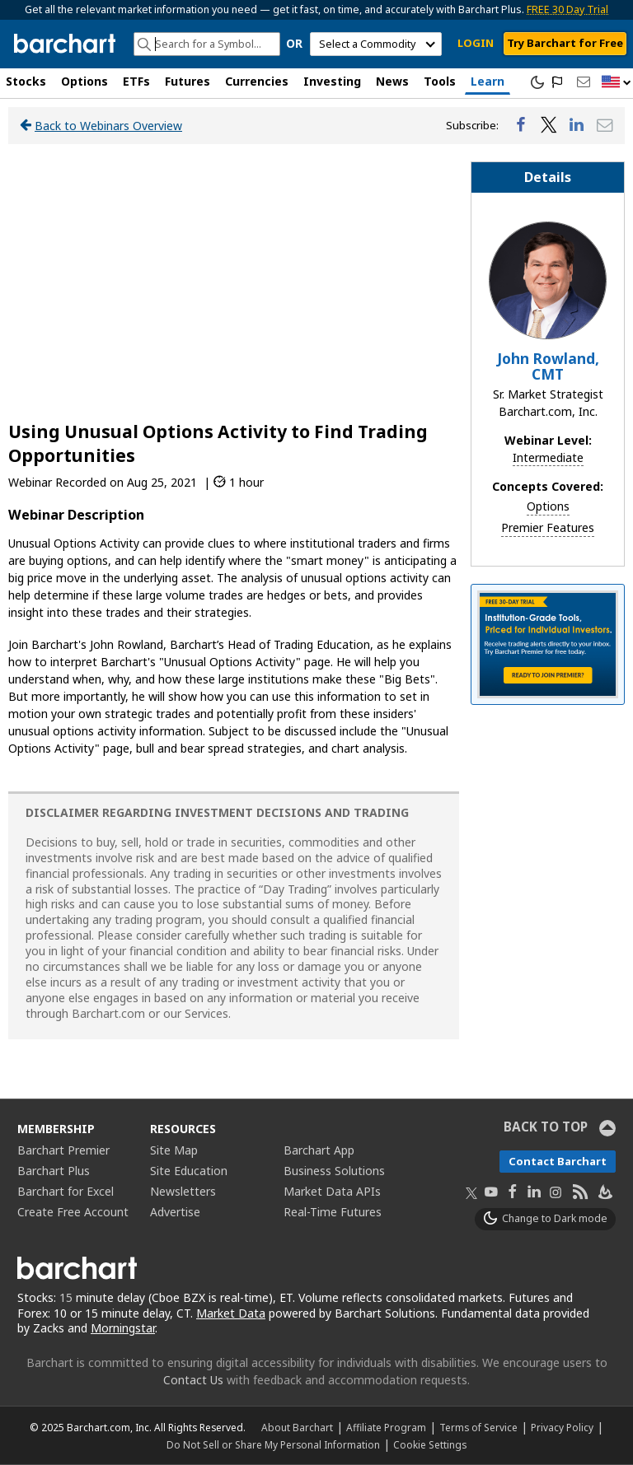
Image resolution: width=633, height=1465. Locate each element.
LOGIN (475, 42)
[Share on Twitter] (549, 125)
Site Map (174, 1150)
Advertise (175, 1212)
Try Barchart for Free (565, 42)
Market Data (230, 1313)
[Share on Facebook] (521, 125)
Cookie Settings (430, 1444)
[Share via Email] (605, 125)
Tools (440, 81)
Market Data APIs (332, 1191)
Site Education (188, 1170)
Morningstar (123, 1328)
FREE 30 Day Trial (567, 9)
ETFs (136, 81)
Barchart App (319, 1150)
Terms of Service (478, 1427)
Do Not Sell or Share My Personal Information (273, 1444)
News (392, 81)
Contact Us (193, 1380)
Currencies (256, 81)
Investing (332, 81)
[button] (616, 82)
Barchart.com (108, 1013)
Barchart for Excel (65, 1191)
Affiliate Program (386, 1427)
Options (84, 81)
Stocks (26, 81)
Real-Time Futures (333, 1212)
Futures (187, 81)
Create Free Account (73, 1212)
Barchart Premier (63, 1150)
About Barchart (297, 1427)
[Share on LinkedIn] (577, 125)
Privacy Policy (562, 1427)
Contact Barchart (558, 1161)
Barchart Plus (53, 1170)
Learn (487, 81)
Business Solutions (334, 1170)
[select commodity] (376, 44)
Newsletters (183, 1191)
